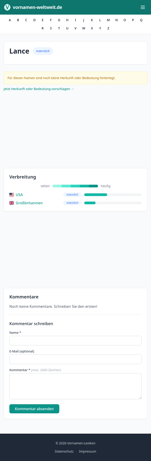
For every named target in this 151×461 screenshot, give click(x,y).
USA (16, 194)
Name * (15, 332)
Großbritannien (26, 202)
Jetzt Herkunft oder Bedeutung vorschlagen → (39, 89)
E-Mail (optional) (21, 351)
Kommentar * (35, 370)
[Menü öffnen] (142, 7)
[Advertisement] (75, 131)
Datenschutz (64, 451)
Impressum (87, 451)
